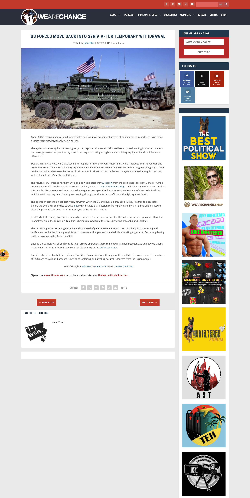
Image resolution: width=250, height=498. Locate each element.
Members (185, 19)
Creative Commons (123, 270)
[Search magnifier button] (226, 4)
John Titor (89, 46)
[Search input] (208, 4)
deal (76, 209)
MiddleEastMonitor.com (94, 270)
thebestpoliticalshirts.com (112, 279)
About (114, 19)
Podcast (129, 19)
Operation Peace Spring (112, 190)
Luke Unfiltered (147, 19)
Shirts (214, 19)
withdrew (107, 186)
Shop (224, 19)
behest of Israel (108, 251)
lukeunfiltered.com (54, 279)
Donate (201, 19)
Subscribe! (170, 19)
